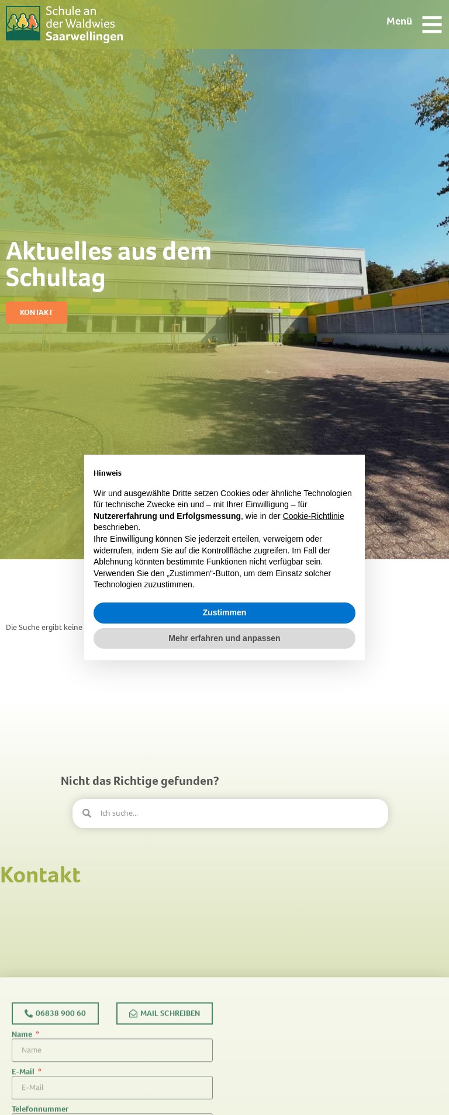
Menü (399, 21)
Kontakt (40, 874)
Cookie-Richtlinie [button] (313, 516)
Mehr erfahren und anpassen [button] (224, 638)
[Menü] (432, 24)
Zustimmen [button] (225, 612)
